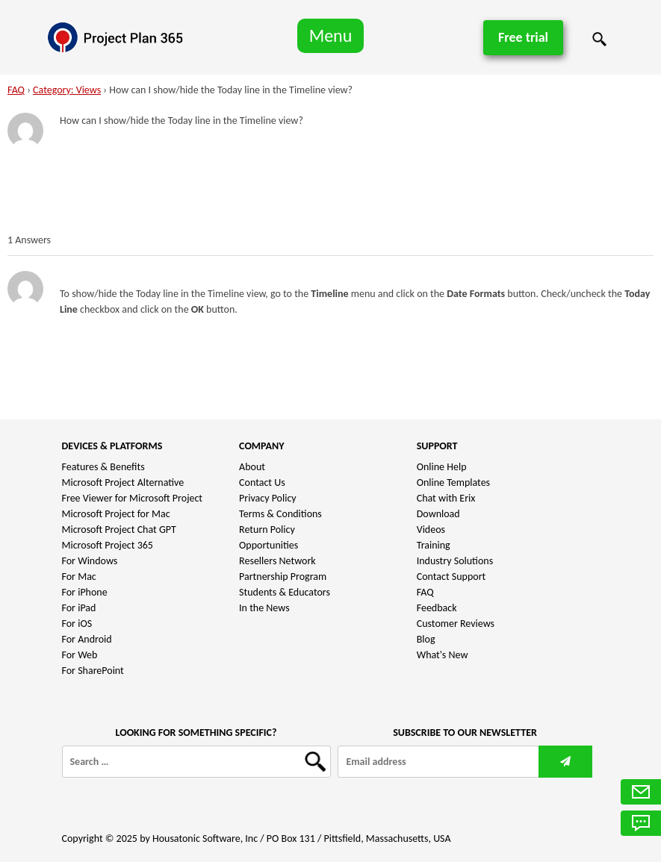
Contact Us (262, 482)
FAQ (16, 90)
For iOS (77, 623)
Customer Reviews (455, 623)
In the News (264, 608)
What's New (442, 655)
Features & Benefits (103, 466)
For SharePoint (93, 670)
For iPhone (85, 592)
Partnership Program (282, 576)
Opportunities (268, 545)
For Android (87, 639)
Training (433, 545)
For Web (80, 655)
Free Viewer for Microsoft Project (132, 498)
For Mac (79, 576)
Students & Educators (284, 592)
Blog (426, 639)
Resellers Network (277, 561)
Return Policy (267, 529)
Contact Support (451, 576)
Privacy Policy (268, 498)
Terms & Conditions (280, 513)
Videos (431, 529)
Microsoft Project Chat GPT (119, 529)
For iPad (79, 608)
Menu (331, 35)
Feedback (437, 608)
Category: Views (67, 90)
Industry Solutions (455, 561)
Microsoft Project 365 (107, 545)
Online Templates (453, 482)
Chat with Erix (446, 498)
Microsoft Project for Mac (116, 513)
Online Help (442, 466)
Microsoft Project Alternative (123, 482)
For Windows (90, 561)
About (252, 466)
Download (438, 513)
